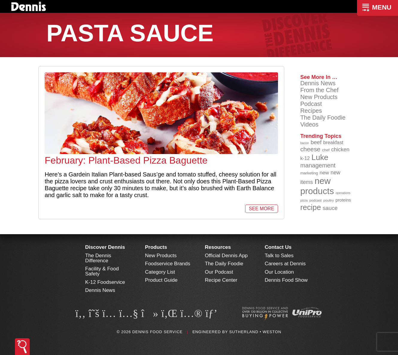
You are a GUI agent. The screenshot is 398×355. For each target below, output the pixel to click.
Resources (218, 247)
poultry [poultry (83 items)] (328, 200)
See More (261, 208)
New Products (319, 97)
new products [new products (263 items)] (317, 186)
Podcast (311, 103)
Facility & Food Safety (102, 271)
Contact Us (278, 247)
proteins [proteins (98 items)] (343, 200)
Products (156, 247)
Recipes (311, 110)
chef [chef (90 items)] (325, 150)
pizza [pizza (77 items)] (304, 200)
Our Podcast (219, 272)
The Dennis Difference (98, 258)
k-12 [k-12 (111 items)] (305, 158)
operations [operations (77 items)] (342, 193)
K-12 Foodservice (105, 282)
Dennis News (317, 83)
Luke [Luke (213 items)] (320, 157)
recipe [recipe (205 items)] (310, 207)
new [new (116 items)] (324, 173)
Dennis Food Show (286, 280)
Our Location (279, 272)
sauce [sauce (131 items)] (330, 208)
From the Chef (319, 90)
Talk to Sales (279, 255)
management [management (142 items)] (317, 165)
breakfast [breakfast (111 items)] (333, 142)
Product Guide (161, 280)
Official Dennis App (226, 255)
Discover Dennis (105, 247)
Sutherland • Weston (255, 332)
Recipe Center (221, 280)
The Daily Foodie (322, 117)
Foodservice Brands (167, 263)
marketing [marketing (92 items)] (309, 173)
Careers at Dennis (285, 263)
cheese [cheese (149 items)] (310, 149)
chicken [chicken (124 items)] (340, 150)
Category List (160, 272)
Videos (309, 124)
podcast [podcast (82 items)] (315, 200)
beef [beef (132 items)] (316, 142)
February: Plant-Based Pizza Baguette (126, 160)
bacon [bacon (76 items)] (304, 143)
